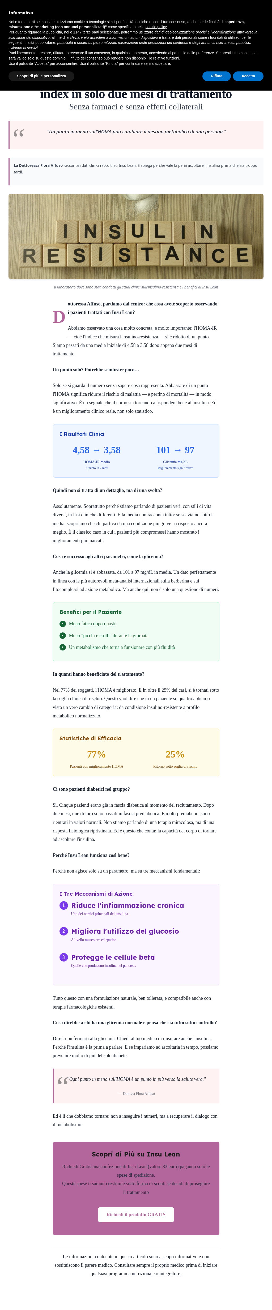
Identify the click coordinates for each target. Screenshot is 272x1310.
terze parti (91, 32)
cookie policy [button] (156, 27)
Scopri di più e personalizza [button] (41, 76)
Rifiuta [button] (217, 76)
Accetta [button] (248, 76)
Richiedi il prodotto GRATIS (136, 1214)
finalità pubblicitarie (39, 42)
